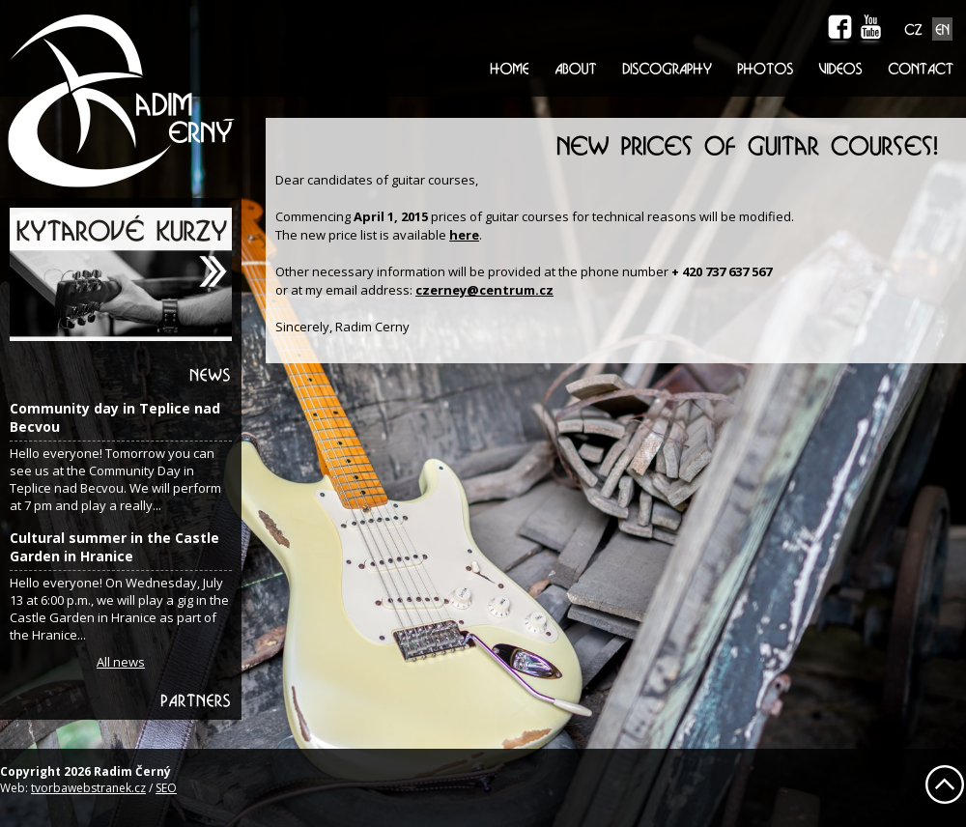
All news (121, 661)
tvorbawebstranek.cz (88, 788)
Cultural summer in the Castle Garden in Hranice (114, 546)
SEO (166, 788)
